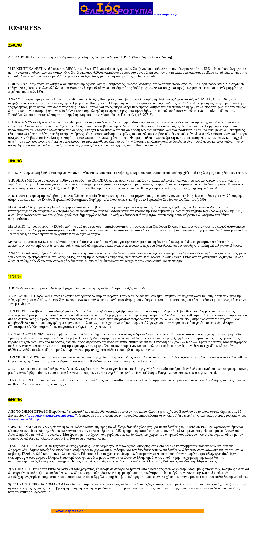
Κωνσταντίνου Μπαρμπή (25, 419)
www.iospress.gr (166, 14)
